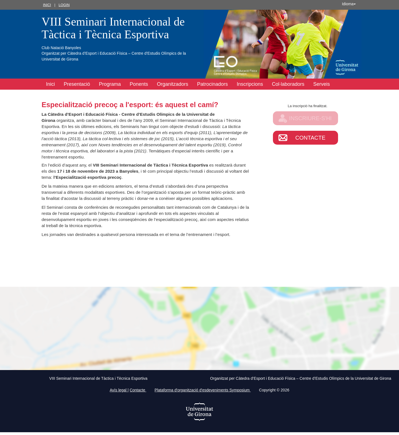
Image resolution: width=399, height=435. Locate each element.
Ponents (139, 84)
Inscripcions (250, 84)
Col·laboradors (288, 84)
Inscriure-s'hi (310, 118)
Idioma (349, 4)
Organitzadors (172, 84)
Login (64, 5)
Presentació (77, 84)
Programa (110, 84)
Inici (47, 5)
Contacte (310, 138)
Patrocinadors (212, 84)
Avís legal (118, 390)
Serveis (321, 84)
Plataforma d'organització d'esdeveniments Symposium (203, 390)
